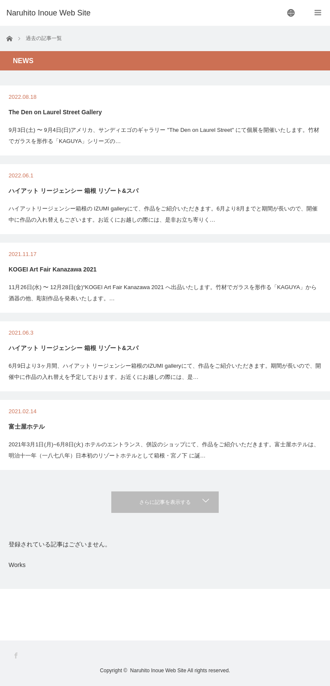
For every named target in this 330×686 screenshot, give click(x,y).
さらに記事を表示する (165, 502)
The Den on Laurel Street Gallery (55, 112)
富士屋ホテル (27, 426)
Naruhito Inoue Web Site (158, 671)
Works (17, 564)
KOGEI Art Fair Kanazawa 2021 (53, 269)
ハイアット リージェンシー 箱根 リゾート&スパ (73, 190)
